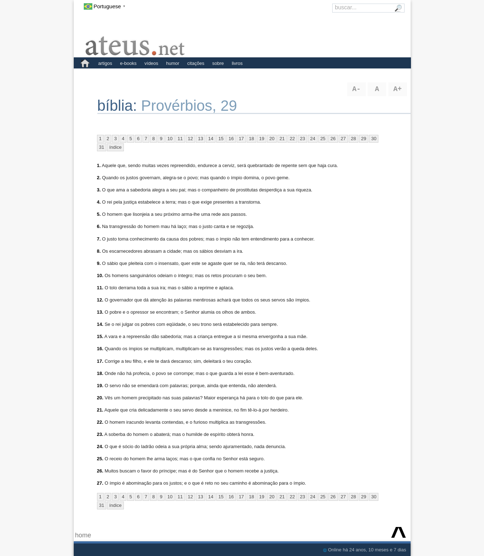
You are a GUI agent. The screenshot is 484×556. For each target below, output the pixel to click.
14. (100, 324)
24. (100, 446)
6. (99, 226)
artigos (105, 63)
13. (100, 312)
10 (170, 138)
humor (172, 63)
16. (100, 348)
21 (282, 138)
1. (99, 165)
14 (210, 138)
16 (230, 138)
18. (100, 373)
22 (292, 138)
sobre (218, 63)
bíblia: (119, 105)
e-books (128, 63)
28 (353, 138)
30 (373, 138)
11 (180, 138)
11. (100, 287)
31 (101, 147)
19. (100, 385)
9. (99, 263)
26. (100, 471)
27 (343, 138)
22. (100, 422)
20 (271, 138)
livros (237, 63)
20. (100, 397)
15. (100, 336)
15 (220, 138)
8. (99, 251)
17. (100, 361)
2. (99, 177)
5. (99, 214)
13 (200, 138)
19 (261, 138)
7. (99, 239)
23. (100, 434)
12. (100, 300)
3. (99, 190)
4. (99, 202)
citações (195, 63)
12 (190, 138)
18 (251, 138)
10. (100, 275)
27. (100, 483)
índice (115, 147)
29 (363, 138)
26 (332, 138)
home (83, 535)
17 (241, 138)
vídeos (151, 63)
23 (302, 138)
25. (100, 458)
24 (312, 138)
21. (100, 410)
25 (322, 138)
